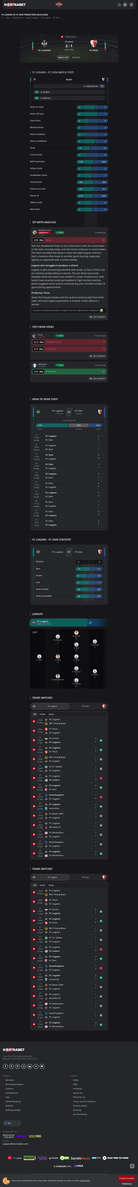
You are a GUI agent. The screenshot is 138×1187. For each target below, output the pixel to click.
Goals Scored (42, 589)
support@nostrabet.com (15, 1143)
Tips (8, 17)
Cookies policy (85, 1181)
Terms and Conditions (84, 1101)
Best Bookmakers (14, 1084)
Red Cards (35, 209)
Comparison (12, 1093)
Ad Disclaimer (80, 1114)
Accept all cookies (126, 1178)
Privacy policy (80, 1105)
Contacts (77, 1088)
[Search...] (119, 4)
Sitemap (77, 1110)
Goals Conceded (44, 596)
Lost (38, 582)
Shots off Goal (37, 113)
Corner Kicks (36, 154)
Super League (32, 17)
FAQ (75, 1084)
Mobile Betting (13, 1101)
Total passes (36, 182)
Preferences (127, 1183)
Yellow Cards (36, 168)
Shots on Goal (36, 106)
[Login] (125, 4)
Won (38, 568)
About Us (78, 1093)
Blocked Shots (37, 127)
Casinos (9, 1088)
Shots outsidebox (38, 141)
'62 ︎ (36, 98)
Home (42, 714)
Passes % (34, 195)
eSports (9, 1105)
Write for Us (79, 1097)
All (35, 714)
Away (51, 714)
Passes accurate (37, 188)
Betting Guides (13, 1110)
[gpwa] (30, 1158)
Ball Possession (37, 161)
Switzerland (17, 17)
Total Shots (35, 120)
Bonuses (10, 1080)
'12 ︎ (36, 92)
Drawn (39, 575)
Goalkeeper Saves (38, 175)
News (76, 1080)
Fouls (32, 147)
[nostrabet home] (14, 1049)
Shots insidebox (37, 134)
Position (40, 561)
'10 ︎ (102, 86)
